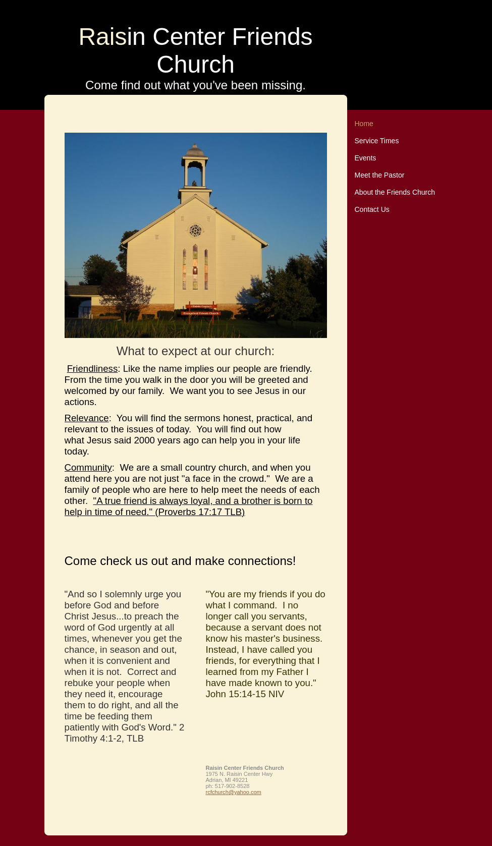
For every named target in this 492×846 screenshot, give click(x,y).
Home (364, 124)
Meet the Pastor (380, 175)
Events (365, 158)
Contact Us (372, 209)
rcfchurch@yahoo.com (233, 792)
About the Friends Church (395, 192)
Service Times (377, 141)
